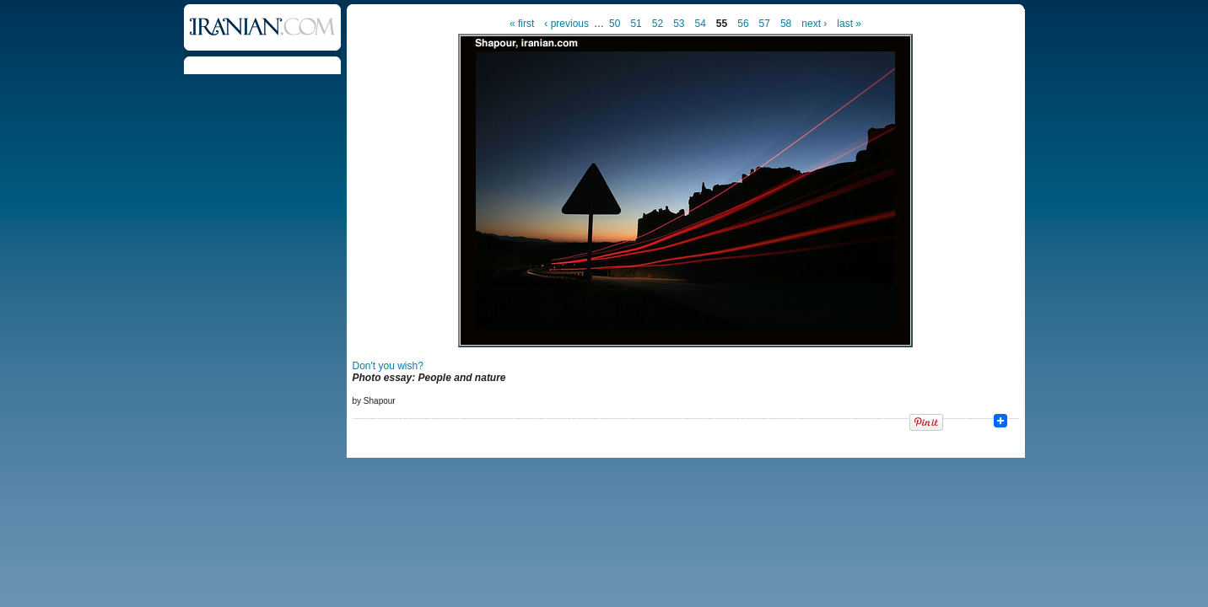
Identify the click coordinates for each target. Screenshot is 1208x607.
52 (657, 24)
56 (742, 24)
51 (635, 24)
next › (814, 24)
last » (849, 24)
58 (785, 24)
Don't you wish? (388, 366)
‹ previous (566, 24)
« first (522, 24)
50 (614, 24)
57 (764, 24)
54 (699, 24)
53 (678, 24)
